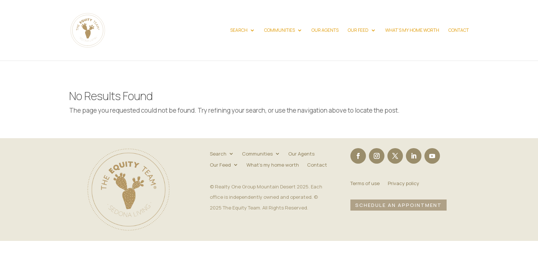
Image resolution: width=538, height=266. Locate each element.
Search (239, 30)
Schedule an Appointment (398, 205)
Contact (458, 30)
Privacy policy (403, 184)
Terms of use (365, 184)
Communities (279, 30)
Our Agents (325, 30)
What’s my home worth (412, 30)
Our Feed (358, 30)
